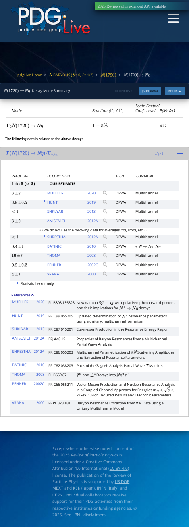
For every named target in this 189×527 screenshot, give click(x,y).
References (22, 295)
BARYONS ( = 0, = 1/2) (71, 74)
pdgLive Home (29, 74)
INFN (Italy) (107, 488)
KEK (76, 488)
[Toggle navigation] (173, 18)
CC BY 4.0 (119, 468)
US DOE (122, 481)
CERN (57, 495)
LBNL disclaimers (89, 514)
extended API (139, 6)
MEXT (57, 488)
